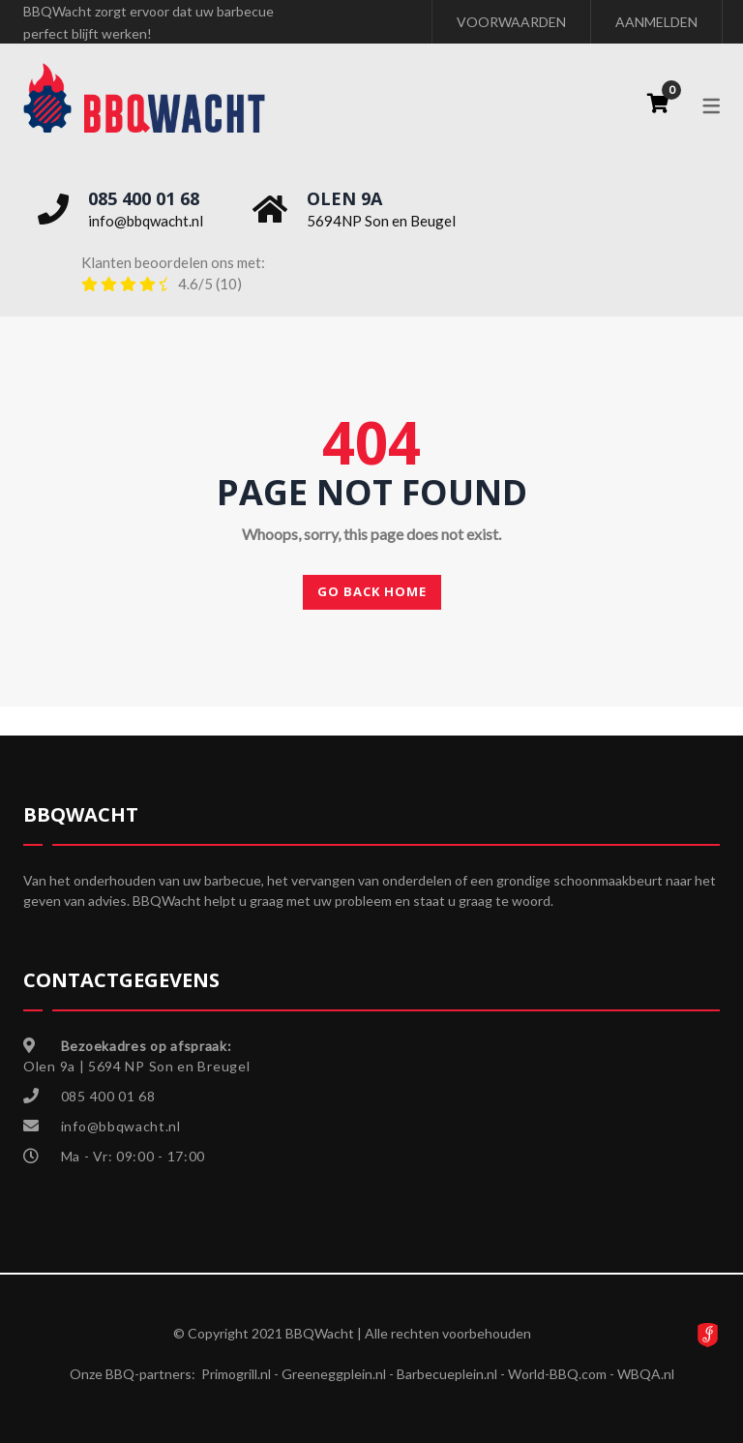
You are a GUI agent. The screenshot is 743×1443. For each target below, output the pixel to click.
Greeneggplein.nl (334, 1374)
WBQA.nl (645, 1374)
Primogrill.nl (236, 1374)
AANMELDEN (656, 22)
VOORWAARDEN (511, 22)
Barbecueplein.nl (447, 1374)
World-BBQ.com (557, 1374)
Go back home (372, 591)
